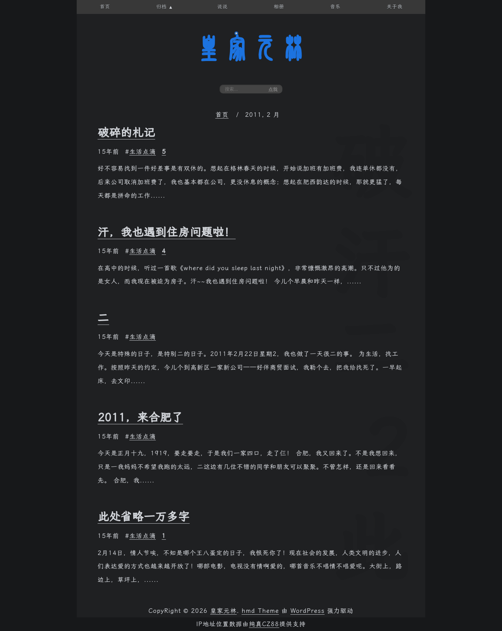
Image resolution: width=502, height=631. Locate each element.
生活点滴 (142, 151)
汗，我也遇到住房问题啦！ (167, 232)
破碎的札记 (126, 132)
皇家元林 (251, 48)
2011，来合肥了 (140, 417)
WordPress (307, 610)
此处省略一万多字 (144, 516)
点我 (272, 89)
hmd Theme (260, 610)
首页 (222, 114)
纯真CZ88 (264, 624)
